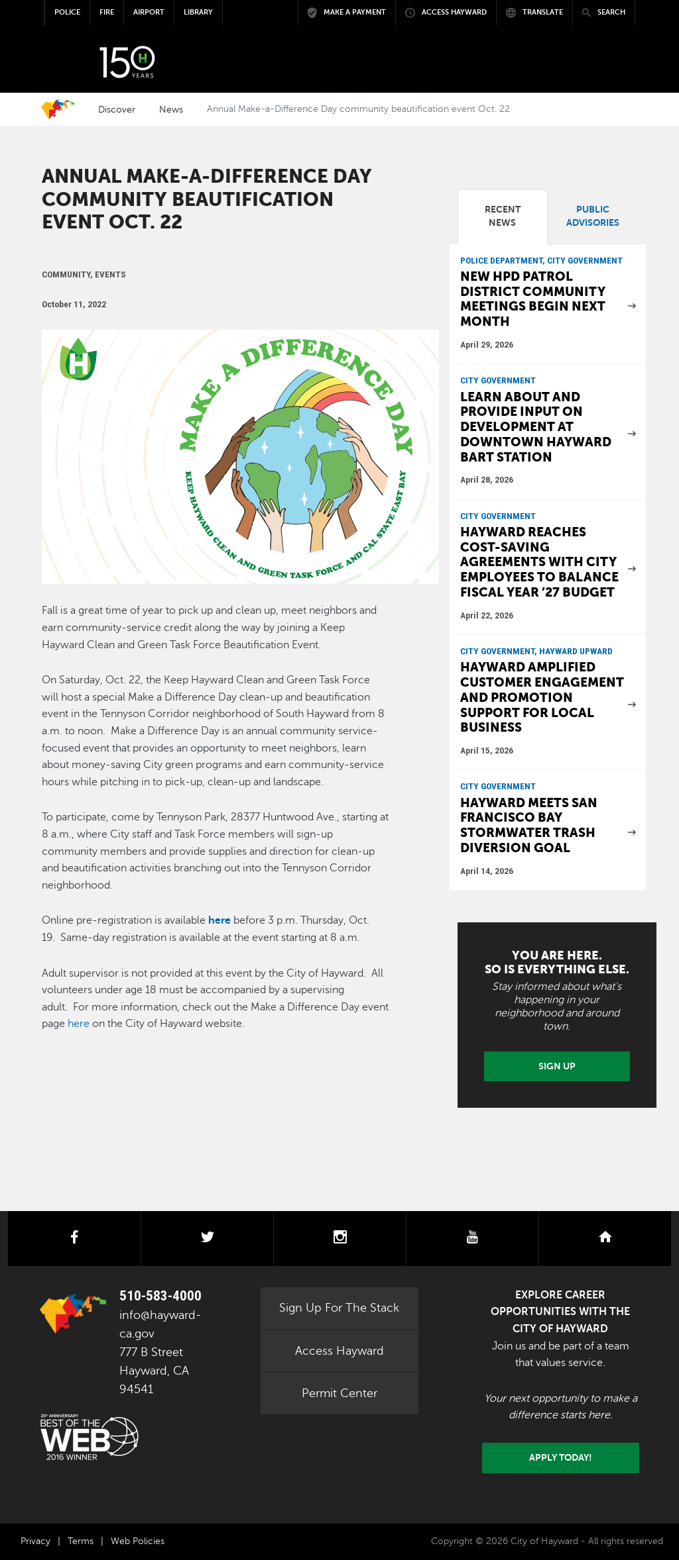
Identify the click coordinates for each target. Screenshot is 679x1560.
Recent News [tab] (503, 216)
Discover (116, 109)
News (171, 109)
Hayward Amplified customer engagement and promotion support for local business (542, 697)
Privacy (35, 1541)
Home (57, 109)
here (219, 920)
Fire (106, 12)
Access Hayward (339, 1350)
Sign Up (557, 1066)
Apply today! (560, 1457)
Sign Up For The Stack (339, 1307)
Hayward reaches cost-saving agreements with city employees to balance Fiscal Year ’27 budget (539, 562)
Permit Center (339, 1393)
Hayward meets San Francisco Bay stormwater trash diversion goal (528, 825)
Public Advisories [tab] (592, 216)
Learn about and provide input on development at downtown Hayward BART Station (535, 427)
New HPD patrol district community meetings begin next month (532, 298)
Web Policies (137, 1541)
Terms (80, 1541)
